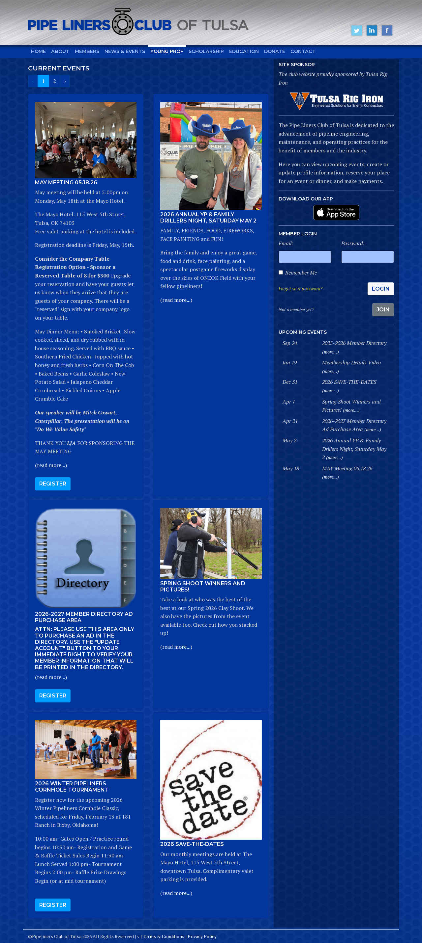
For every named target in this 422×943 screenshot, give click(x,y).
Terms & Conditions (163, 936)
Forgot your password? (300, 288)
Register (52, 484)
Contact (303, 51)
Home (38, 51)
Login (381, 289)
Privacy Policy (202, 936)
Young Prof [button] (166, 51)
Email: (286, 243)
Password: (353, 243)
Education (244, 51)
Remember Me (301, 272)
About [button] (60, 51)
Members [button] (87, 51)
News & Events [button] (125, 51)
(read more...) (51, 465)
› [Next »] (65, 81)
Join (383, 309)
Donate (274, 51)
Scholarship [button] (206, 51)
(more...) (330, 352)
